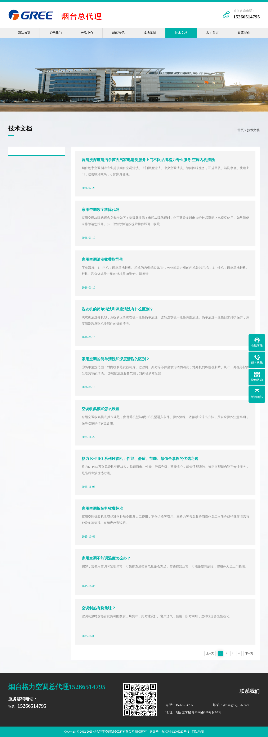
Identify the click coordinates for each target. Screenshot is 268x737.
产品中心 (87, 33)
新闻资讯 (118, 33)
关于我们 (55, 33)
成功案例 (149, 33)
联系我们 (244, 33)
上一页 (210, 654)
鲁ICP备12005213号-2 (175, 731)
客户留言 (212, 33)
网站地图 (198, 731)
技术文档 (181, 33)
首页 (240, 130)
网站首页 (24, 33)
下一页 (249, 654)
